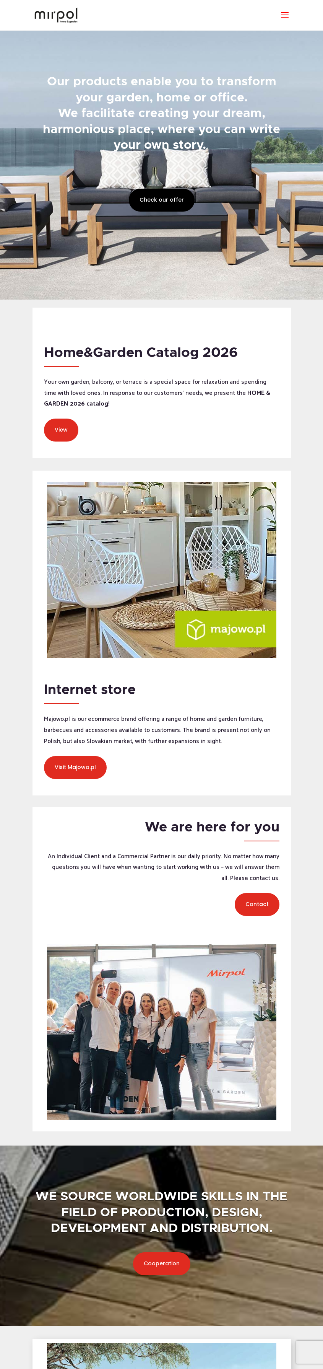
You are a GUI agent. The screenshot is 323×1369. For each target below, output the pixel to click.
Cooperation (162, 1263)
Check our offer (162, 200)
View (61, 430)
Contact (257, 904)
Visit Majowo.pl (75, 767)
